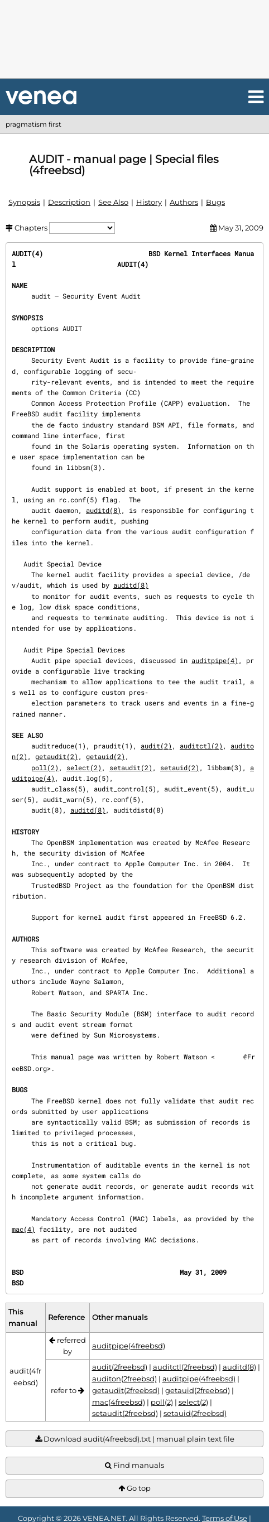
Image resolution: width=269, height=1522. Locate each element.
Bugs (215, 202)
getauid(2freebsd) (197, 1390)
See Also (113, 202)
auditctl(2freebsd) (185, 1366)
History (149, 202)
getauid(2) (105, 756)
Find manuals (134, 1465)
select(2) (84, 767)
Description (69, 202)
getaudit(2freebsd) (126, 1390)
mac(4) (23, 1229)
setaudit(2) (130, 767)
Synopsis (24, 202)
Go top (134, 1488)
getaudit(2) (56, 756)
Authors (184, 202)
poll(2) (45, 767)
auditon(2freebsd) (124, 1378)
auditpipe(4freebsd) (128, 1345)
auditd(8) (103, 510)
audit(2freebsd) (119, 1366)
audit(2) (156, 745)
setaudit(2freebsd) (125, 1413)
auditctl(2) (201, 745)
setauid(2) (179, 767)
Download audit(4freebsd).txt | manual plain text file (134, 1439)
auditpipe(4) (214, 660)
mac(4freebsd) (118, 1402)
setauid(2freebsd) (195, 1413)
